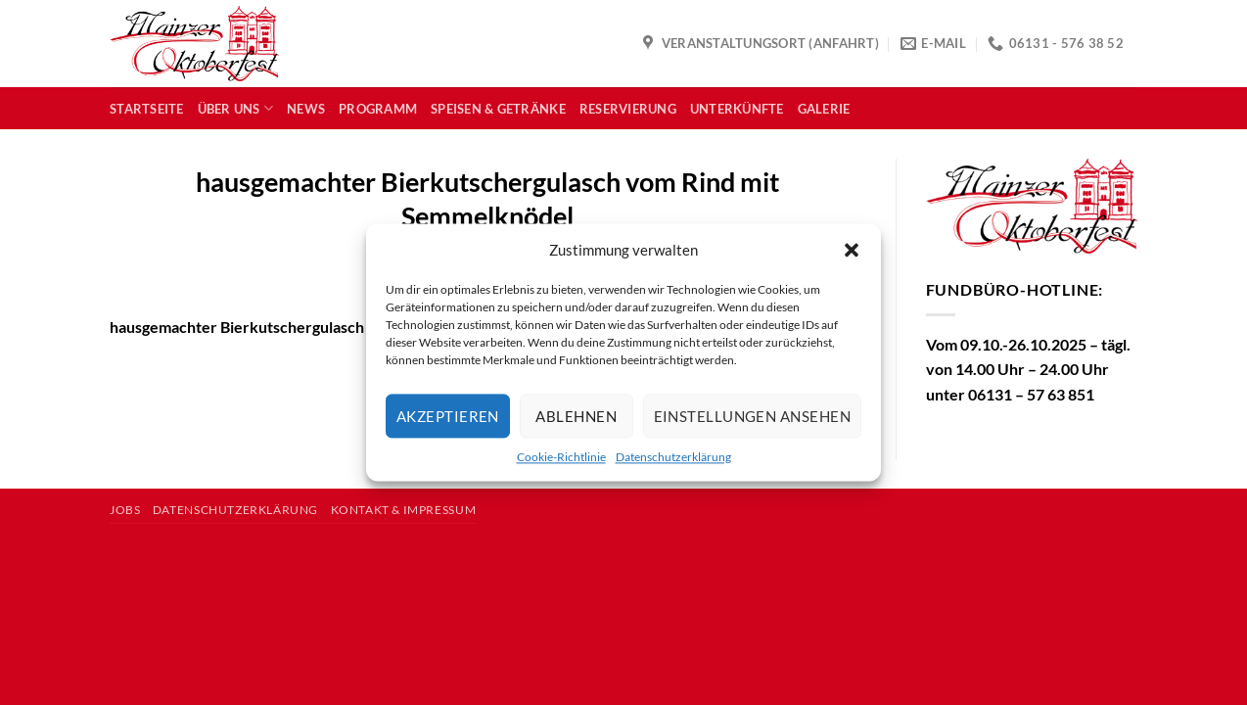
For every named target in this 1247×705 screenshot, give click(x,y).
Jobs (125, 509)
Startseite (147, 109)
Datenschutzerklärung (673, 456)
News (306, 109)
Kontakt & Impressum (404, 509)
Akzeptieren (447, 416)
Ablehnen (576, 416)
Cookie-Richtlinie (561, 456)
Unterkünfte (737, 109)
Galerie (824, 109)
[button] (851, 249)
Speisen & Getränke (498, 109)
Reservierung (627, 109)
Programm (378, 109)
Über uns (236, 108)
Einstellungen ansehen (752, 416)
